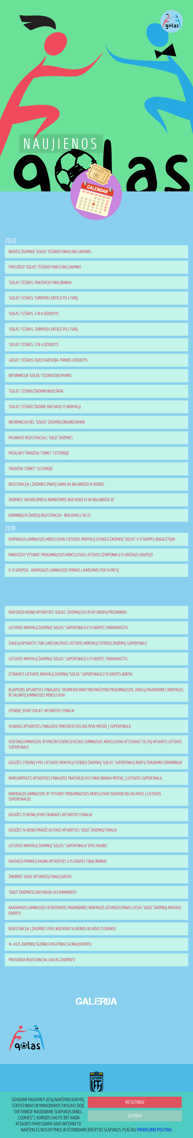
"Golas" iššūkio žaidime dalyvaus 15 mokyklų (45, 406)
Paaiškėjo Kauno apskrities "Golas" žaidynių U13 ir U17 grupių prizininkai (68, 612)
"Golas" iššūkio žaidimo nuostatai (36, 391)
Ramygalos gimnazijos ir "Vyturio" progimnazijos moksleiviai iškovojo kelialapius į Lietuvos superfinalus (85, 796)
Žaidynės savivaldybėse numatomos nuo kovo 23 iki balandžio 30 (61, 499)
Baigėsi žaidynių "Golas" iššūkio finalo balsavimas (50, 251)
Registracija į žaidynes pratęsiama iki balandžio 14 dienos (56, 484)
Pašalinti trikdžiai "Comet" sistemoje (39, 453)
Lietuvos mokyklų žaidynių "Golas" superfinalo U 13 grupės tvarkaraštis (68, 627)
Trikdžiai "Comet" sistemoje (31, 468)
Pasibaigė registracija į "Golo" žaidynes (41, 437)
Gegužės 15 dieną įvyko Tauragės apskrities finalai (50, 814)
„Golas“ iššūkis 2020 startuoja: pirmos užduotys (48, 360)
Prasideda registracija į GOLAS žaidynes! (42, 959)
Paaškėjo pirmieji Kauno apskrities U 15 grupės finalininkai (58, 861)
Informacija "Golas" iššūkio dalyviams (40, 375)
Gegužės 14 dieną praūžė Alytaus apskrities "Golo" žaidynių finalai (63, 830)
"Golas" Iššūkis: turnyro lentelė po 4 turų (43, 298)
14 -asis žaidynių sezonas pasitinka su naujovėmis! (50, 944)
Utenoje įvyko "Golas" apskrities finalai (41, 710)
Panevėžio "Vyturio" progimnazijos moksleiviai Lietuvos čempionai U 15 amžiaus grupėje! (81, 555)
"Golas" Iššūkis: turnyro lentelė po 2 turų (43, 329)
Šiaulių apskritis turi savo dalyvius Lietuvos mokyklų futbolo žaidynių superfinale (78, 643)
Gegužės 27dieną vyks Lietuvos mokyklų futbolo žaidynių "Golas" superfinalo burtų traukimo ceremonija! (95, 762)
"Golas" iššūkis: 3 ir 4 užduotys (34, 344)
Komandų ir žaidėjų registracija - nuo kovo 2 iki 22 (50, 515)
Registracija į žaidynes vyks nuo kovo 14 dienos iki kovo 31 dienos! (62, 929)
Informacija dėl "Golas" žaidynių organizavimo (47, 422)
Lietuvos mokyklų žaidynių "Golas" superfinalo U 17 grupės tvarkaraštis (68, 659)
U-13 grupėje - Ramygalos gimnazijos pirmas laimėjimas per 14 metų (64, 570)
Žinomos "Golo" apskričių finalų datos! (40, 876)
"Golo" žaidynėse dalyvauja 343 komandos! (43, 892)
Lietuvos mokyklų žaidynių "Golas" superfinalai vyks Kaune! (58, 845)
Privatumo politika (154, 1130)
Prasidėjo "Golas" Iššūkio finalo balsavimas (45, 267)
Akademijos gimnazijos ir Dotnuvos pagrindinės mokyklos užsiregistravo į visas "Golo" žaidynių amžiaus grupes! (95, 910)
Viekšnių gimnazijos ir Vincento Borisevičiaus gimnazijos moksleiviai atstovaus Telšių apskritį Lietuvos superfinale (95, 744)
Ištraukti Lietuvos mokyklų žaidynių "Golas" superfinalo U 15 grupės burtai (70, 674)
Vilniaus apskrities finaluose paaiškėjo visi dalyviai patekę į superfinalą (70, 726)
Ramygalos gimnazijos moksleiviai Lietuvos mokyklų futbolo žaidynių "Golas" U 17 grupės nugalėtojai (92, 539)
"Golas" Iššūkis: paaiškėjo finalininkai (40, 282)
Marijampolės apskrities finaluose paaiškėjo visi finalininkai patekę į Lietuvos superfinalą (85, 778)
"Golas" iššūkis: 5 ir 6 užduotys (34, 313)
